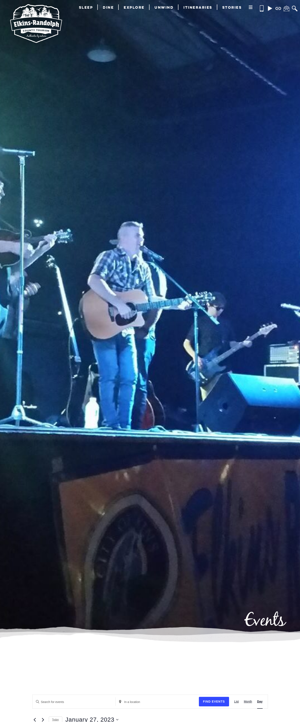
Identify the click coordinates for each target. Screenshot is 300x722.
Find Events (214, 701)
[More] (250, 7)
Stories (232, 7)
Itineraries (197, 7)
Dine (108, 7)
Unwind (164, 7)
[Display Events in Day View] (260, 702)
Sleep (86, 7)
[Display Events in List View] (236, 702)
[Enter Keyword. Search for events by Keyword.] (74, 702)
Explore (134, 7)
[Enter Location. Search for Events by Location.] (157, 702)
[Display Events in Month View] (248, 702)
